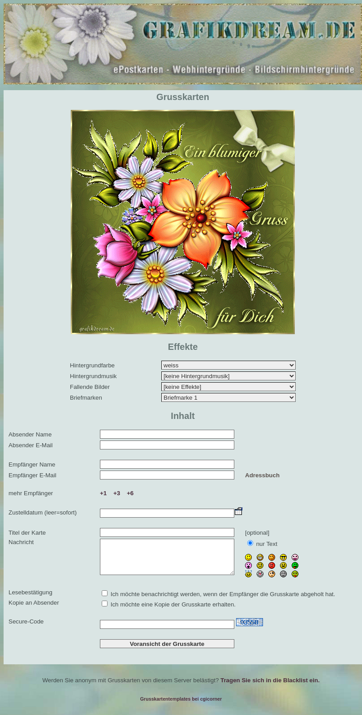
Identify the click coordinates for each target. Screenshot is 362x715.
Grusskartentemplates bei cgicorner (181, 702)
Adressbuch (262, 475)
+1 (103, 493)
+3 (116, 493)
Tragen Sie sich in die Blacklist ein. (269, 683)
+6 (130, 493)
